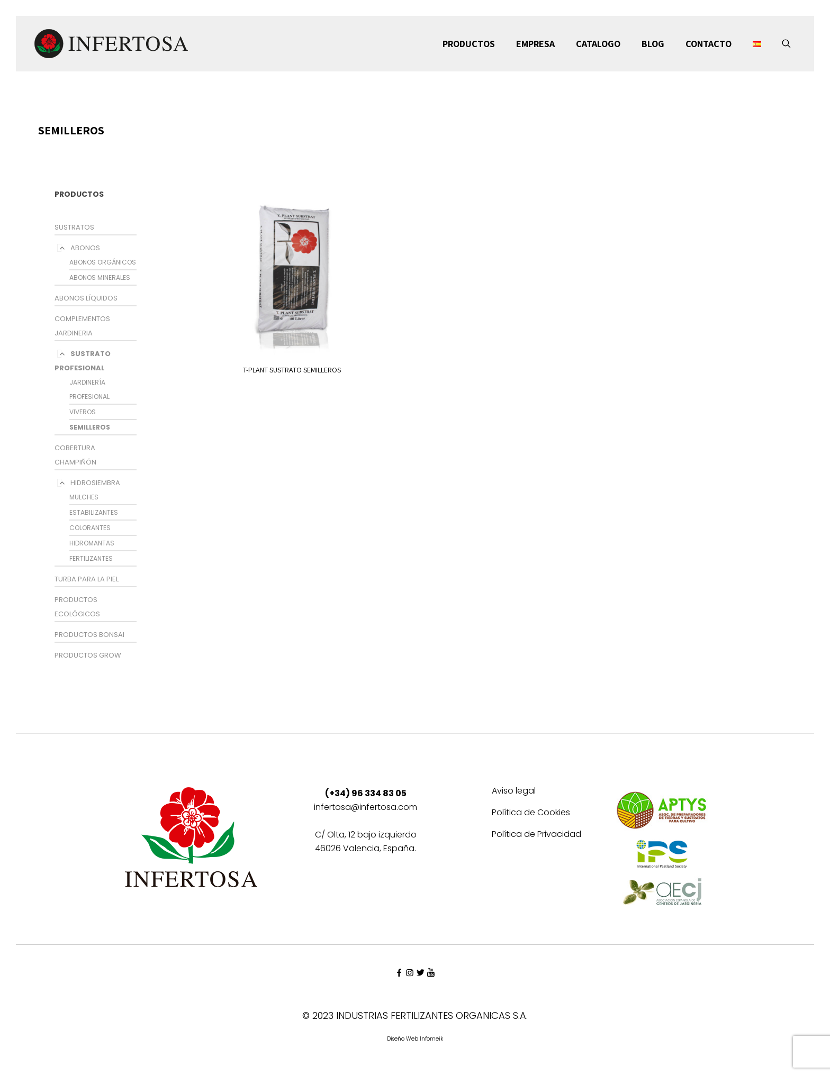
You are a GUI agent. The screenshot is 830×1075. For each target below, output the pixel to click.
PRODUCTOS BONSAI (89, 635)
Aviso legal (514, 792)
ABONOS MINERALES (99, 277)
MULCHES (83, 497)
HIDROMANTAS (91, 543)
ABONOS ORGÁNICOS (102, 262)
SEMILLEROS (89, 427)
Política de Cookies (531, 813)
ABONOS (85, 248)
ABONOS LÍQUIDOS (86, 298)
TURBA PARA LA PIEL (87, 579)
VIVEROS (82, 411)
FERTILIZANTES (91, 558)
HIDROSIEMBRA (95, 483)
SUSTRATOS (74, 227)
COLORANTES (90, 527)
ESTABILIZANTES (93, 512)
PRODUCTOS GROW (88, 655)
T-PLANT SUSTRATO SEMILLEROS (292, 370)
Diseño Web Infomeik (415, 1039)
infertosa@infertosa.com (365, 807)
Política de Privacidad (536, 835)
